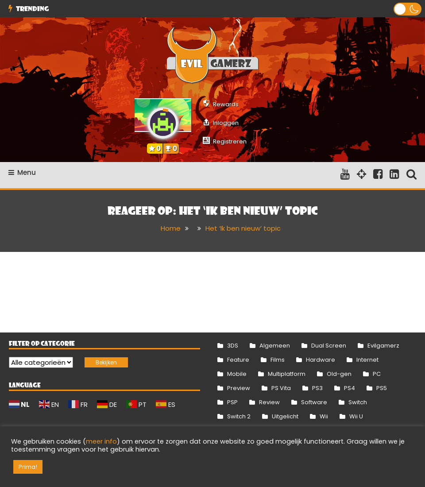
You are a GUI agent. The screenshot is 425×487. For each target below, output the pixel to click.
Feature (238, 360)
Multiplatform (286, 374)
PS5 (381, 388)
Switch (357, 402)
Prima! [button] (28, 467)
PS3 (317, 388)
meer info (101, 441)
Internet (367, 360)
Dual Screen (328, 345)
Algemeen (274, 345)
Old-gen (339, 374)
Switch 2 (239, 416)
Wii (324, 416)
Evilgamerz (383, 345)
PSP (232, 402)
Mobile (237, 374)
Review (269, 402)
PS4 (349, 388)
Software (314, 402)
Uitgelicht (285, 416)
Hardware (320, 360)
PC (377, 374)
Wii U (356, 416)
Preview (238, 388)
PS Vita (281, 388)
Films (277, 360)
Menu (22, 172)
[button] (407, 9)
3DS (232, 345)
